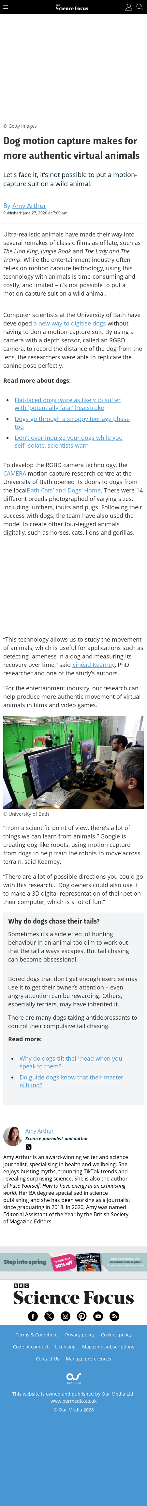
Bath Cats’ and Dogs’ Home (64, 490)
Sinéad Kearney (93, 665)
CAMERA (14, 473)
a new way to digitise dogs (70, 323)
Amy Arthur (39, 1130)
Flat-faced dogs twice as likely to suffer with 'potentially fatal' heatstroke (68, 404)
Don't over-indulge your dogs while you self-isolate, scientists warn (69, 441)
